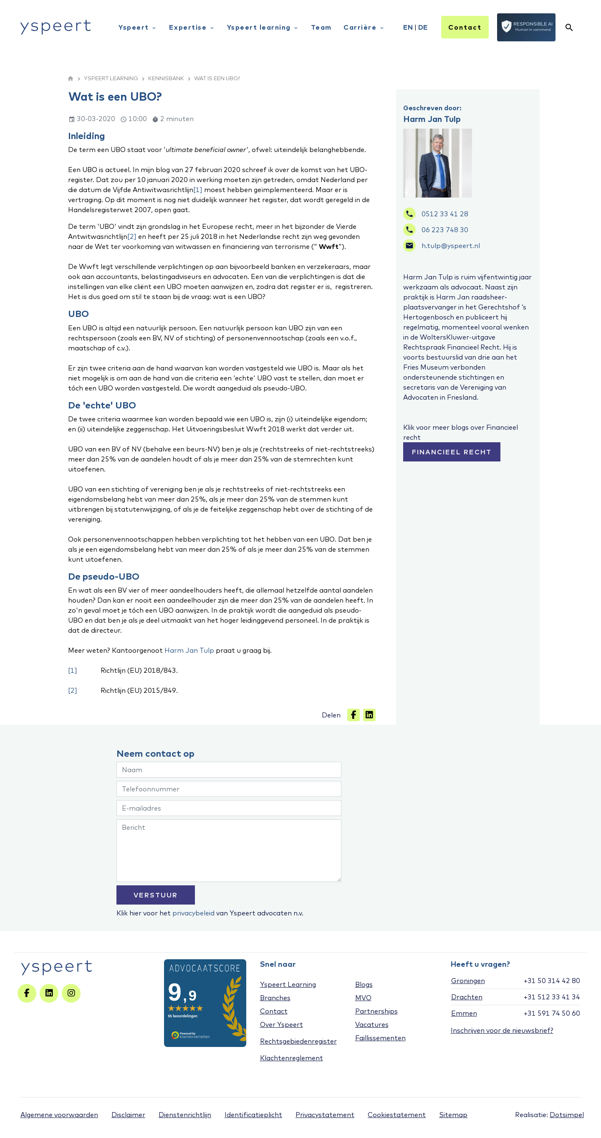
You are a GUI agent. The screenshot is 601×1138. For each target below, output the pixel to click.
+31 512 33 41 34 (552, 997)
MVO (363, 998)
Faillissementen (380, 1038)
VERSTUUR (156, 895)
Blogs (364, 984)
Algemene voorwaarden (59, 1114)
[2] (131, 236)
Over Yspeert (281, 1024)
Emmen (464, 1013)
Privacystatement (324, 1114)
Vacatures (372, 1024)
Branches (275, 998)
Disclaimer (128, 1114)
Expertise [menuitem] (192, 27)
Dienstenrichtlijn (185, 1114)
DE (423, 27)
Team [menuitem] (321, 27)
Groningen (468, 980)
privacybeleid (193, 913)
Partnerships (376, 1011)
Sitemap (453, 1114)
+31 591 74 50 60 (552, 1013)
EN (408, 27)
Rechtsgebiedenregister (298, 1041)
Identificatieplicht (253, 1114)
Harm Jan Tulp (189, 650)
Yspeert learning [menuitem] (263, 27)
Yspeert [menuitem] (138, 27)
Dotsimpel (567, 1114)
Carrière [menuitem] (364, 27)
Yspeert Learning (288, 984)
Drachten (466, 997)
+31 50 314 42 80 (552, 980)
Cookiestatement (397, 1114)
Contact (465, 27)
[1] (197, 189)
